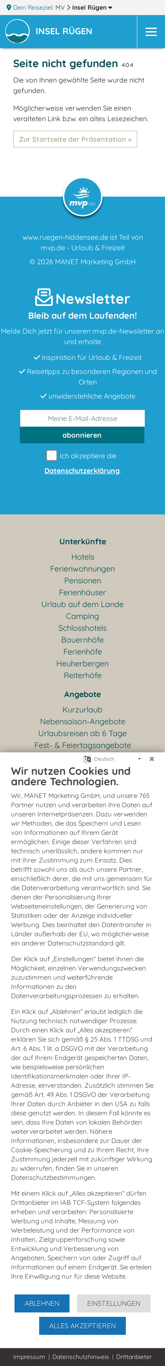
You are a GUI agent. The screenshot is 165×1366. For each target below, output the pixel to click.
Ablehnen (42, 1303)
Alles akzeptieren (82, 1325)
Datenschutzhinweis (80, 1357)
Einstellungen (113, 1303)
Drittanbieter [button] (134, 1357)
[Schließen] (151, 759)
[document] (82, 1029)
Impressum (29, 1357)
